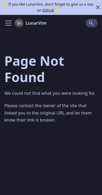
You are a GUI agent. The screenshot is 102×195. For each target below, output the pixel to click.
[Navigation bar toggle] (8, 23)
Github (48, 10)
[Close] (98, 7)
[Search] (92, 23)
